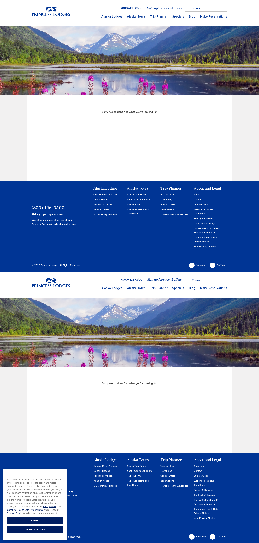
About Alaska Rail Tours (139, 199)
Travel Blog (166, 199)
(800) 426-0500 (131, 8)
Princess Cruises (41, 224)
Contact (198, 199)
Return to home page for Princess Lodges (51, 11)
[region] (35, 504)
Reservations (167, 209)
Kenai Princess (101, 209)
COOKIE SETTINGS (35, 529)
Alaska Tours (136, 16)
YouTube (218, 265)
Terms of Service (15, 513)
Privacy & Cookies (203, 218)
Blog (192, 16)
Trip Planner (159, 16)
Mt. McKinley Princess (105, 214)
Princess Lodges (51, 193)
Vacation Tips (167, 194)
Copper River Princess (105, 194)
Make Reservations (213, 16)
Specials (178, 16)
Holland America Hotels (65, 224)
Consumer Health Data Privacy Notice (25, 510)
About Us (199, 194)
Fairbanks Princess (103, 204)
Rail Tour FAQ (134, 204)
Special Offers (167, 204)
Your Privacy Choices (205, 246)
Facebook (197, 265)
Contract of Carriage (204, 223)
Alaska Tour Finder (137, 194)
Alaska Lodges (111, 16)
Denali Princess (101, 199)
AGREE (35, 520)
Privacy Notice (49, 506)
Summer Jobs (201, 204)
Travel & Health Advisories (174, 214)
